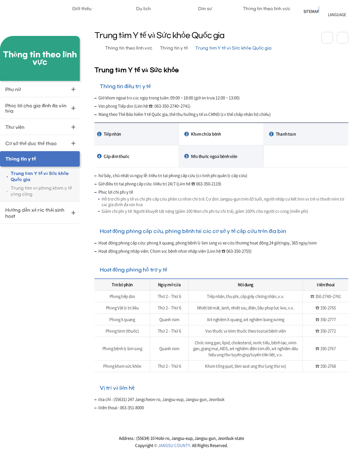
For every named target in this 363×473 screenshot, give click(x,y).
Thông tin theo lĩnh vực (129, 48)
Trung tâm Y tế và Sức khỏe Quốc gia (233, 48)
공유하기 (327, 37)
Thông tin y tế (174, 48)
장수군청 (24, 12)
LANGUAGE (329, 8)
